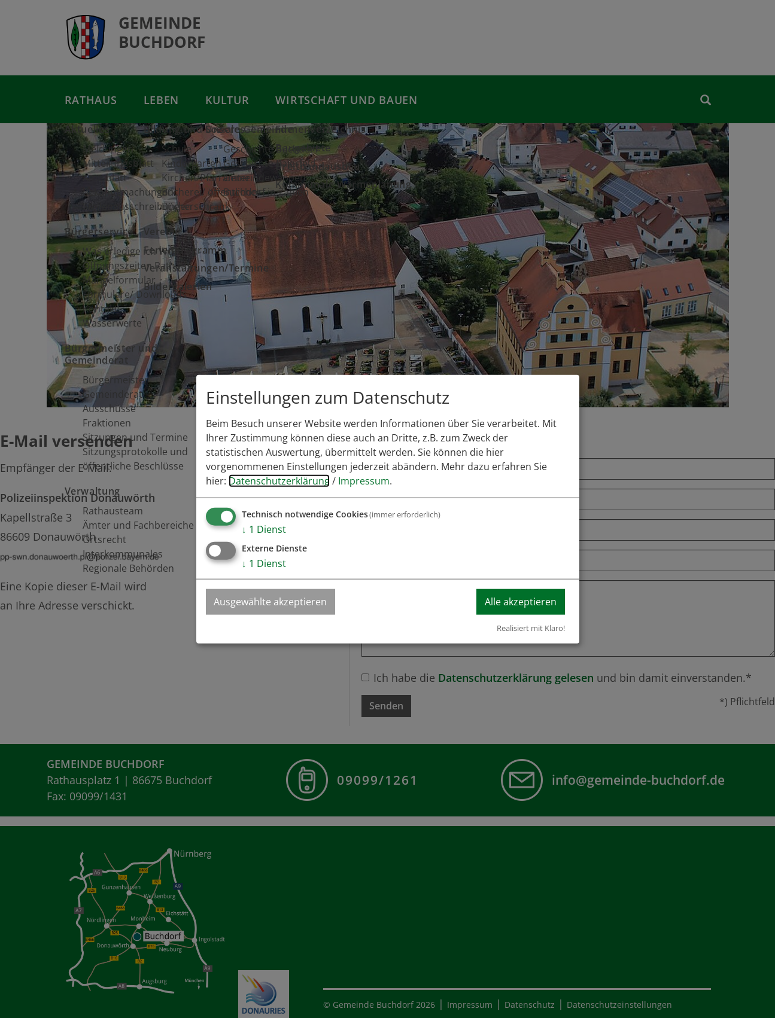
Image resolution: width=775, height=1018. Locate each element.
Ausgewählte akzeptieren (271, 601)
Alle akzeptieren (520, 601)
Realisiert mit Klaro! (531, 627)
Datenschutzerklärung (279, 480)
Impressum (364, 480)
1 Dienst (264, 529)
